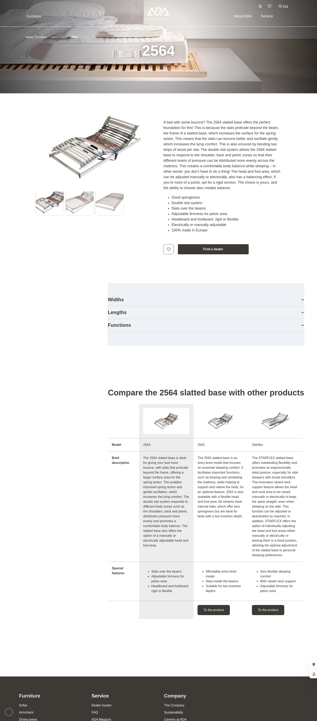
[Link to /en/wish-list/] (269, 6)
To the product (213, 610)
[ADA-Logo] (158, 9)
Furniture (29, 696)
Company (175, 696)
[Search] (260, 6)
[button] (206, 299)
